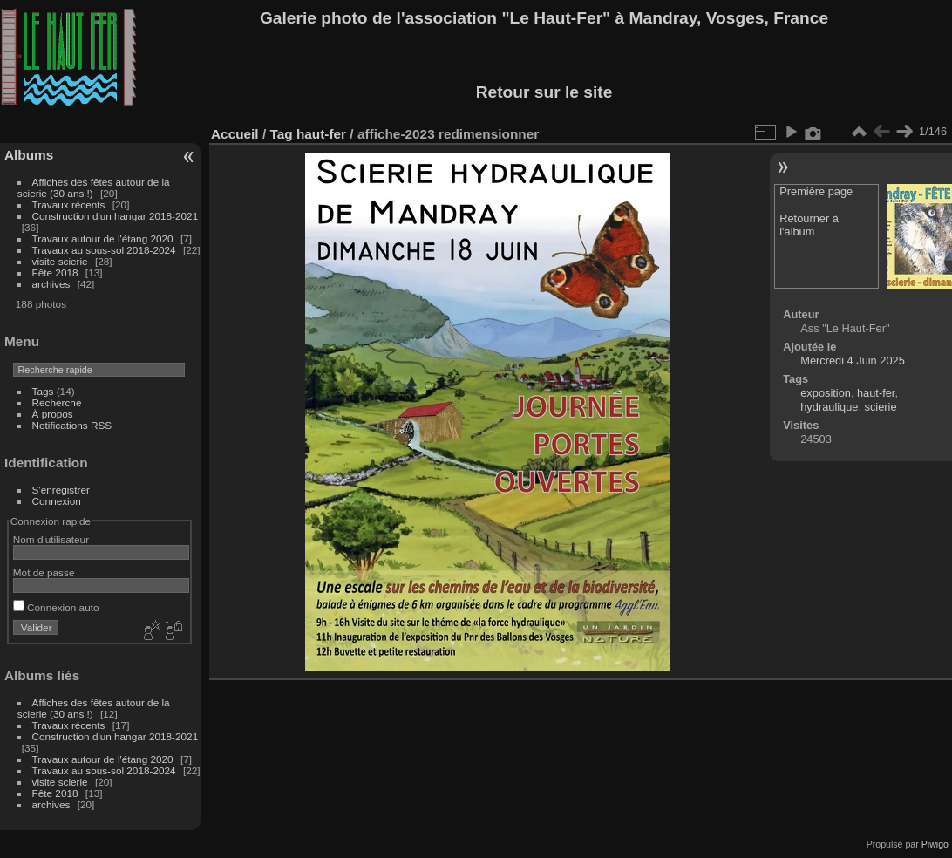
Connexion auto (56, 607)
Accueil (235, 133)
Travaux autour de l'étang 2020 (102, 238)
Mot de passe (44, 572)
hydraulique (829, 406)
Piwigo (935, 844)
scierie (881, 406)
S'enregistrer (61, 489)
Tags (43, 391)
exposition (825, 392)
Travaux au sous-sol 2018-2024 (104, 249)
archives (51, 283)
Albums (28, 154)
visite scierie (60, 261)
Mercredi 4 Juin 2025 (852, 360)
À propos (52, 413)
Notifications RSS (72, 425)
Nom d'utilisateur (51, 539)
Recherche (57, 402)
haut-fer (321, 133)
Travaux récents (68, 204)
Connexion (56, 501)
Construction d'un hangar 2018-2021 (115, 215)
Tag (280, 133)
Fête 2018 (55, 272)
